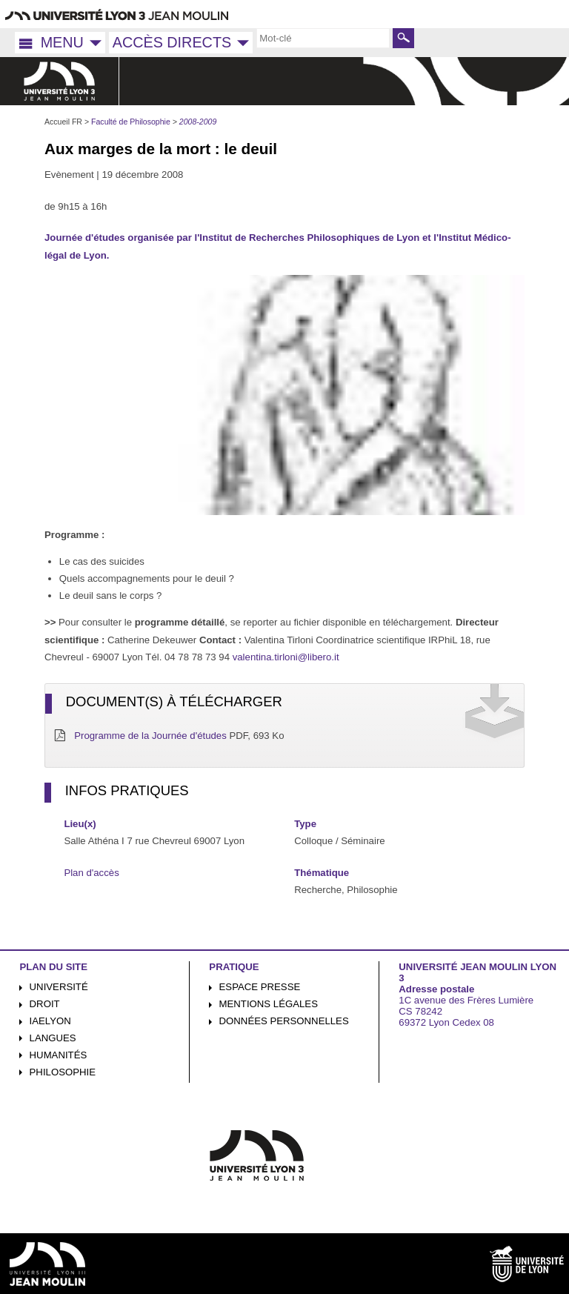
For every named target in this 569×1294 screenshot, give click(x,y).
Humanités (58, 1055)
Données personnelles (284, 1020)
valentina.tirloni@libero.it (286, 657)
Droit (45, 1003)
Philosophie (63, 1072)
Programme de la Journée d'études (150, 735)
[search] (323, 37)
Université (59, 986)
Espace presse (260, 986)
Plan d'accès (91, 872)
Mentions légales (268, 1003)
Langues (53, 1038)
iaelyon (50, 1020)
